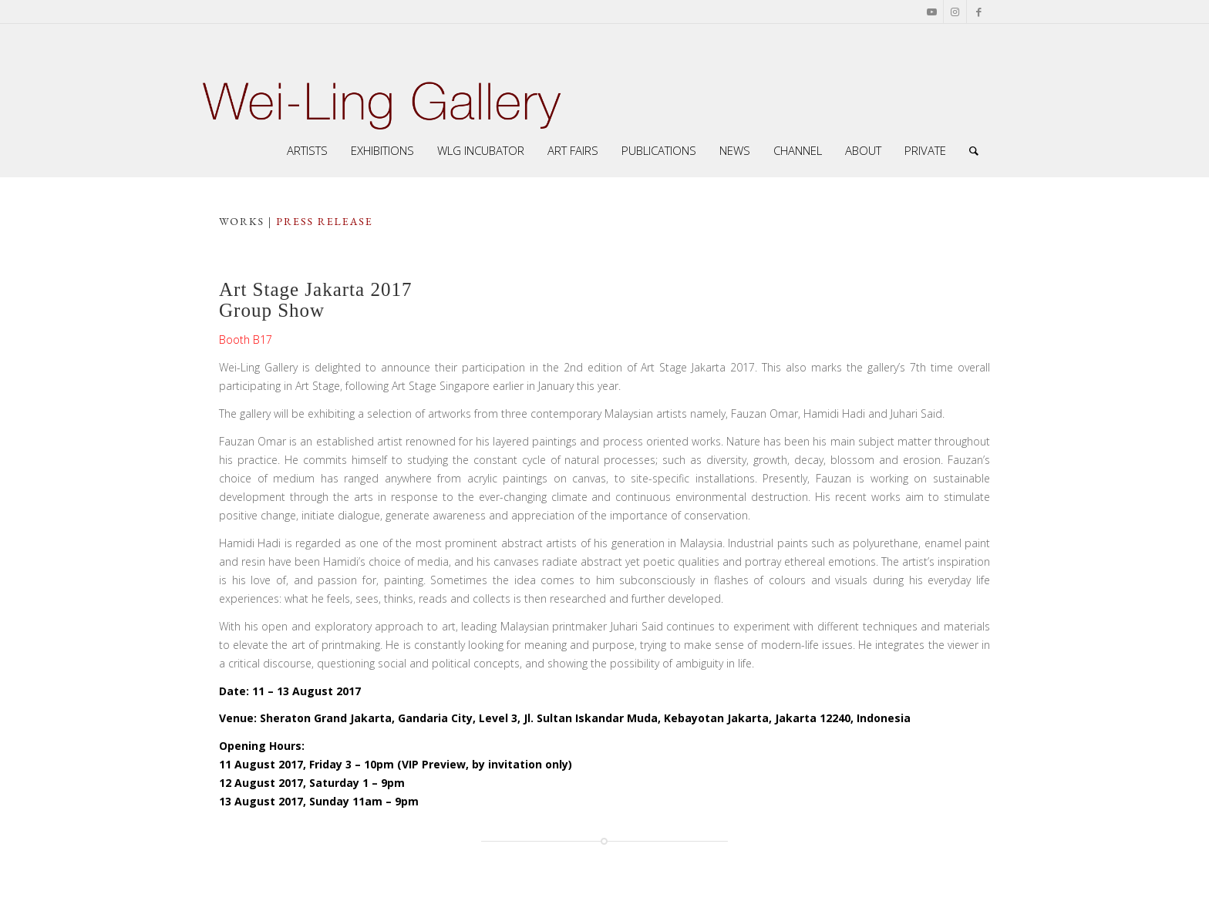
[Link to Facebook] (978, 11)
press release (324, 221)
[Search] (974, 150)
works (241, 221)
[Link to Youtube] (932, 11)
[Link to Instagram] (955, 11)
